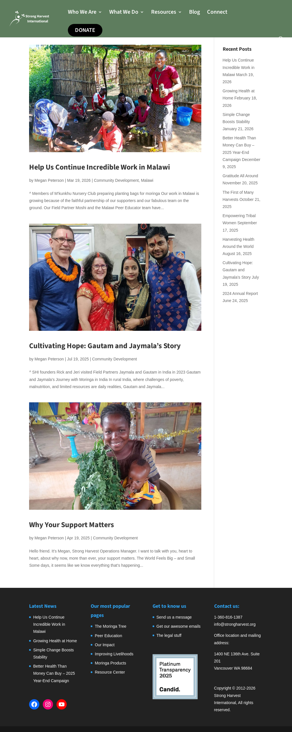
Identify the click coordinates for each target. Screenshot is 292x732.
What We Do (123, 13)
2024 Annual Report (240, 293)
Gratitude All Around (240, 176)
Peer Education (108, 635)
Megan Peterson (49, 180)
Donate (85, 30)
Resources (163, 13)
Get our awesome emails (179, 626)
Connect (217, 13)
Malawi (147, 180)
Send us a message (174, 617)
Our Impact (104, 645)
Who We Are (82, 13)
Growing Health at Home (55, 641)
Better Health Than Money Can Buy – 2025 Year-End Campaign (54, 673)
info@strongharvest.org (235, 624)
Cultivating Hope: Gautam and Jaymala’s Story (105, 345)
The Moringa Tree (110, 626)
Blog (194, 13)
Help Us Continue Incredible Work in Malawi (99, 167)
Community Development (116, 180)
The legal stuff (169, 635)
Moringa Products (110, 663)
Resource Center (110, 672)
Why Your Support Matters (71, 524)
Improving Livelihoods (114, 654)
